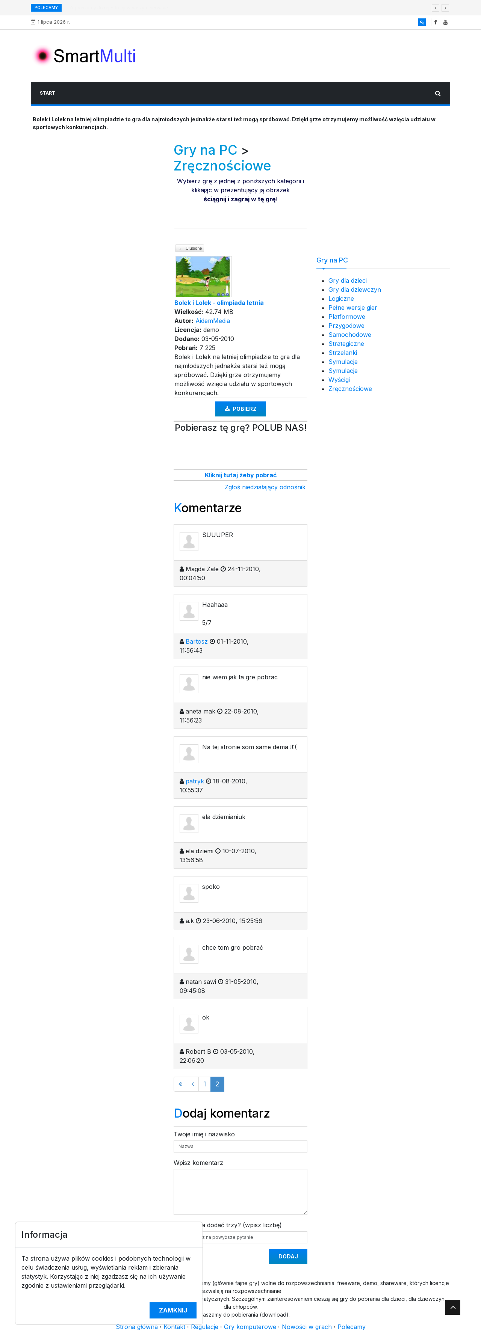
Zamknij (173, 1310)
